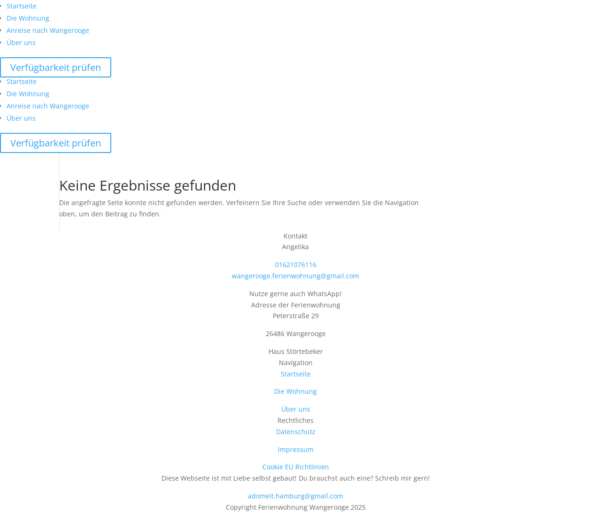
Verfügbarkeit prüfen (55, 67)
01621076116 (295, 264)
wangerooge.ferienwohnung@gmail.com (295, 275)
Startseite (22, 5)
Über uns (21, 42)
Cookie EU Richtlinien (295, 466)
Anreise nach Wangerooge (48, 30)
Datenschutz (295, 431)
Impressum (296, 449)
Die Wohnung (28, 18)
